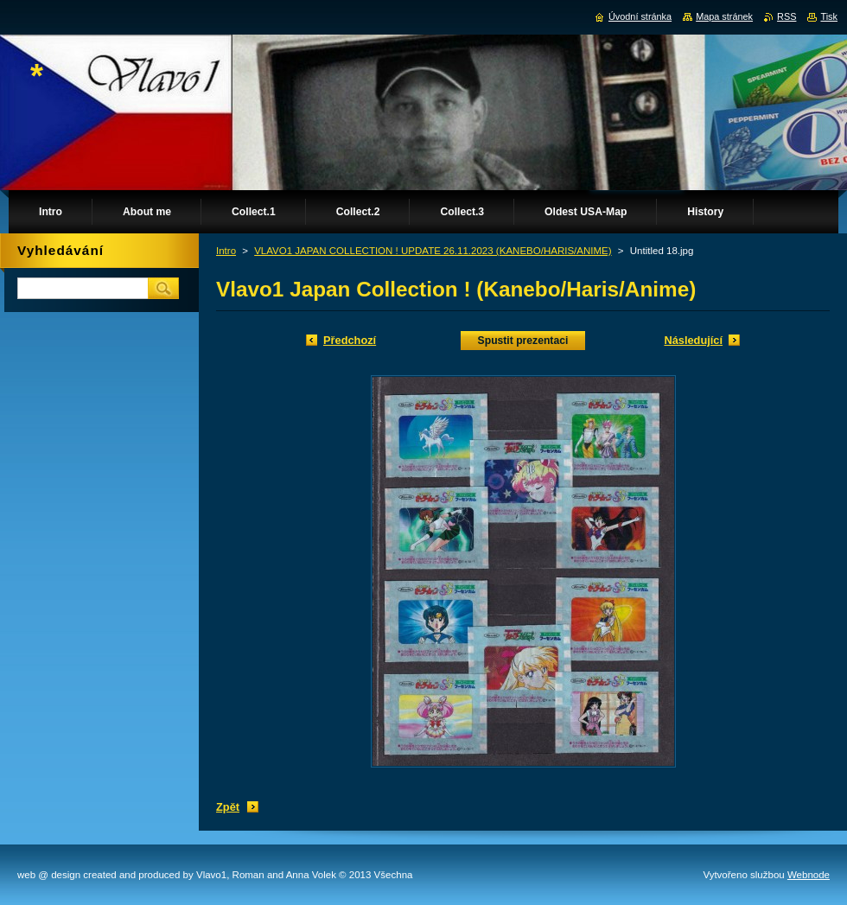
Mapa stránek (724, 16)
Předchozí (349, 340)
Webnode (808, 875)
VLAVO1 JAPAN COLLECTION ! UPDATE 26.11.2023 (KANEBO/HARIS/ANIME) (432, 250)
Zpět (227, 806)
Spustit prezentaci (523, 341)
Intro (226, 250)
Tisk (828, 16)
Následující (693, 340)
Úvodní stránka (640, 16)
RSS (786, 16)
